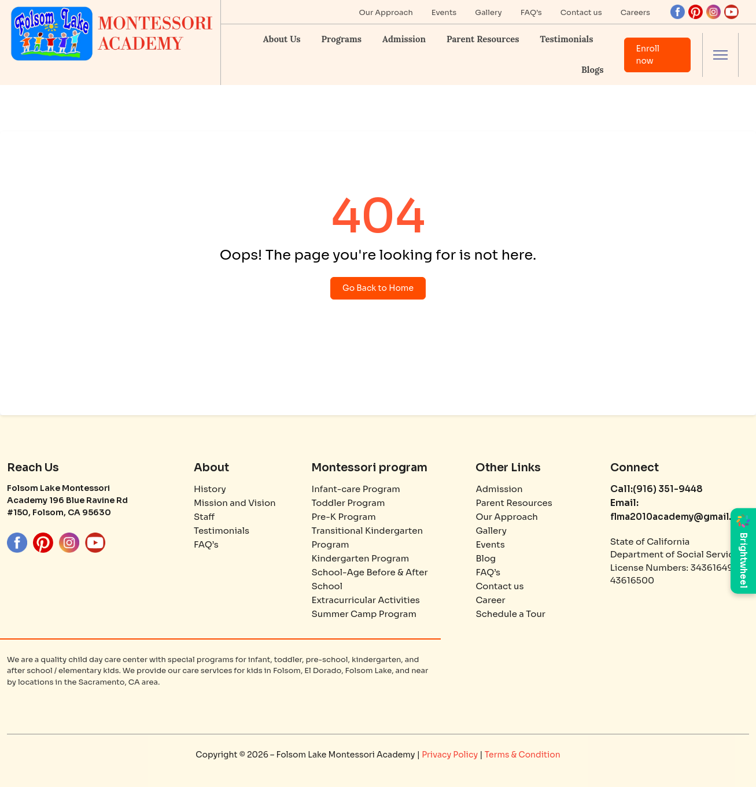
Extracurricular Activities (365, 599)
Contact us (581, 12)
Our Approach (386, 12)
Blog (485, 558)
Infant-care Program (355, 488)
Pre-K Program (343, 516)
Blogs (592, 69)
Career (490, 599)
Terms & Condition (522, 754)
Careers (635, 12)
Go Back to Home (378, 288)
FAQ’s (531, 12)
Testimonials (566, 39)
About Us (282, 39)
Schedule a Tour (510, 613)
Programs (341, 39)
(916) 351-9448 (668, 488)
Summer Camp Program (363, 613)
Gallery (488, 12)
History (210, 488)
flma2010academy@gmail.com (680, 516)
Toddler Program (348, 502)
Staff (204, 516)
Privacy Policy (451, 754)
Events (444, 12)
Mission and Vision (235, 502)
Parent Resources (483, 39)
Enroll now (648, 54)
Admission (404, 39)
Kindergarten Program (360, 558)
